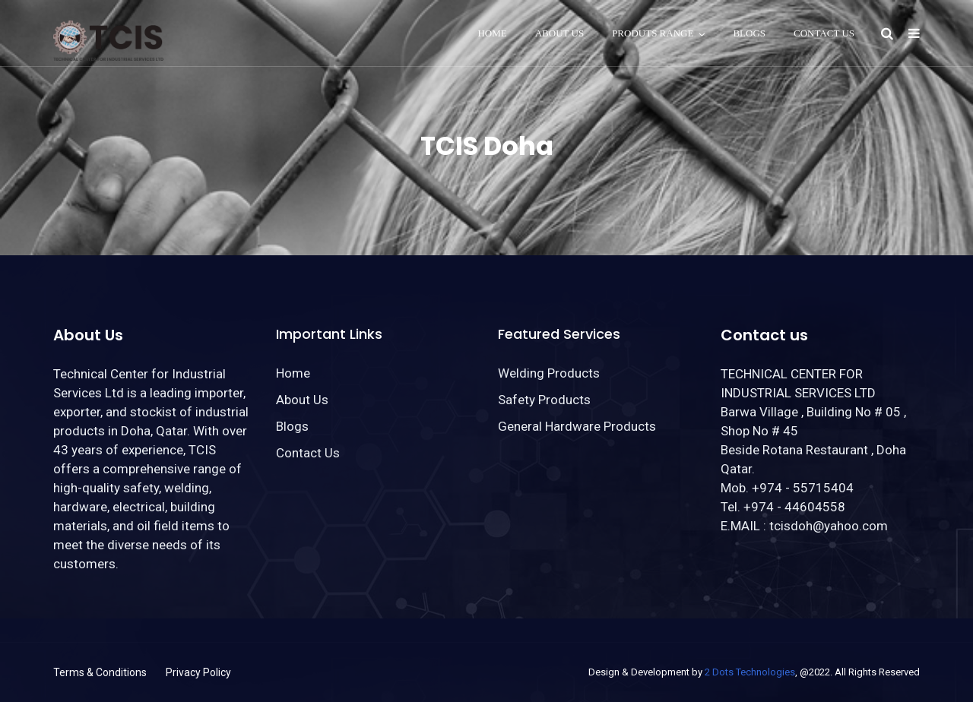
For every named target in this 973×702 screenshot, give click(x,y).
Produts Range (652, 33)
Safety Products (544, 399)
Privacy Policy (198, 672)
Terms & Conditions (100, 672)
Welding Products (549, 373)
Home (491, 33)
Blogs (749, 33)
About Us (559, 33)
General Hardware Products (577, 426)
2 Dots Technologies (750, 672)
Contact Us (824, 33)
